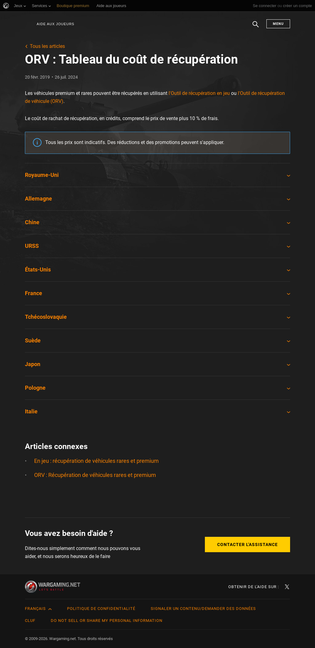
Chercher (255, 27)
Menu (278, 24)
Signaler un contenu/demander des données (203, 608)
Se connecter (265, 5)
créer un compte (297, 5)
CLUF (30, 620)
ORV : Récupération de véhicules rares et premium (95, 475)
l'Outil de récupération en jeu (199, 93)
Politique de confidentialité (101, 608)
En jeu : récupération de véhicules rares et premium (96, 461)
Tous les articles (47, 46)
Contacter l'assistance (247, 544)
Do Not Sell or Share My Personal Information (106, 620)
